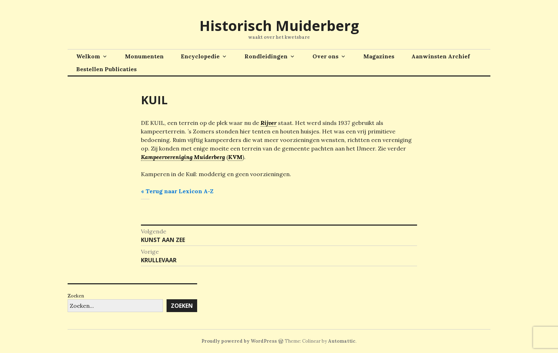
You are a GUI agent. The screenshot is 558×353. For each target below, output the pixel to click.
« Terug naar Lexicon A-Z (177, 191)
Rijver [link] (268, 122)
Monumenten (144, 56)
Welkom (88, 56)
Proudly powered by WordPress (239, 341)
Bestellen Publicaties (106, 69)
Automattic (342, 341)
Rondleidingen (266, 56)
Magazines (378, 56)
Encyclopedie (200, 56)
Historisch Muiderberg (279, 25)
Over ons (325, 56)
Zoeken (76, 296)
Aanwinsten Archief (440, 56)
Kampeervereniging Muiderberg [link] (183, 156)
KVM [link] (235, 156)
